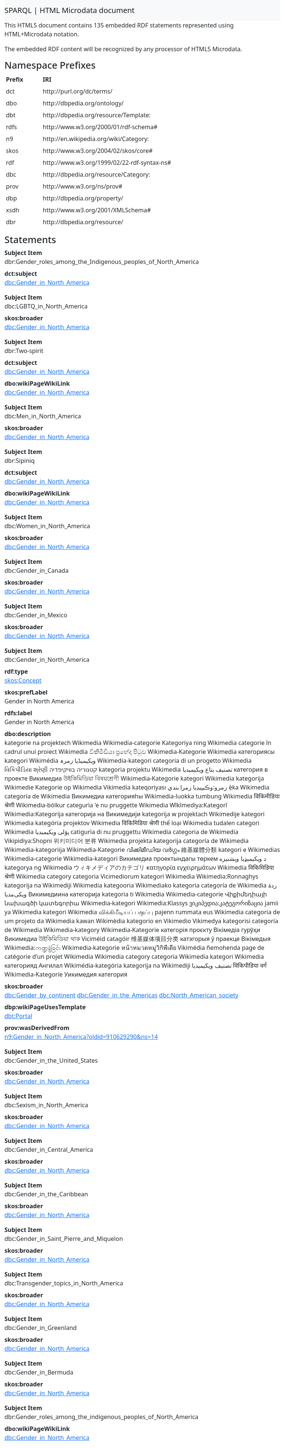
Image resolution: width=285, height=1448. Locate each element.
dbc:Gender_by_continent (39, 995)
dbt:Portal (18, 1016)
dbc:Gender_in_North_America (46, 282)
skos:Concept (23, 680)
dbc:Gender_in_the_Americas (117, 995)
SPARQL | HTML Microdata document (69, 10)
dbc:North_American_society (199, 995)
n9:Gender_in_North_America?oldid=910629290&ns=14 (81, 1037)
